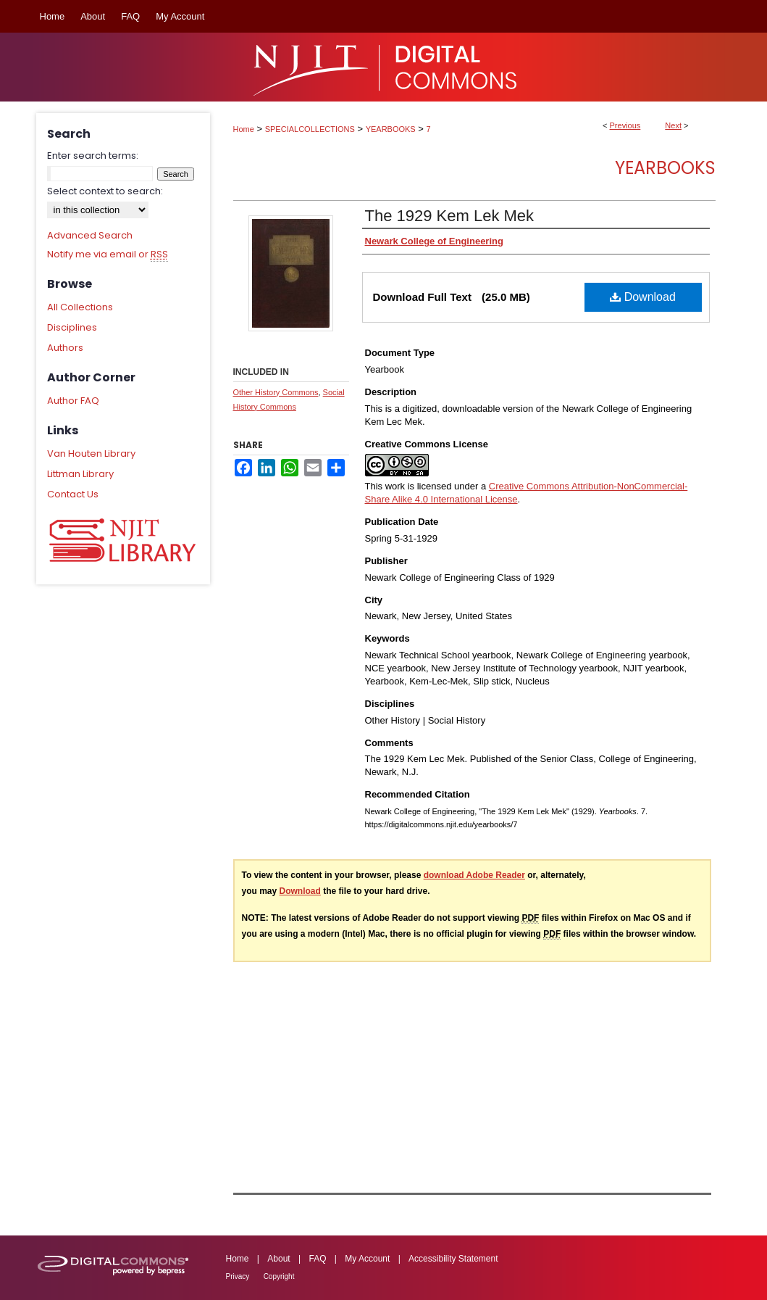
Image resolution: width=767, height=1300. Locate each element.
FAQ (317, 1259)
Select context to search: (105, 191)
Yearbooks (665, 168)
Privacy (238, 1276)
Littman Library (80, 474)
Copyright (279, 1276)
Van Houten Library (91, 453)
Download (643, 297)
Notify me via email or (107, 254)
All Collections (80, 307)
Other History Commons (276, 392)
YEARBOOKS (391, 129)
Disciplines (72, 327)
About (278, 1259)
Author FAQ (73, 400)
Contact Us (73, 494)
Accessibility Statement (453, 1259)
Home (243, 129)
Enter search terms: (92, 155)
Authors (65, 348)
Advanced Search (90, 235)
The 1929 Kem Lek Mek (450, 216)
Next (673, 125)
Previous (625, 125)
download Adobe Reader (474, 875)
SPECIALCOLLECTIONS (310, 129)
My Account (367, 1259)
